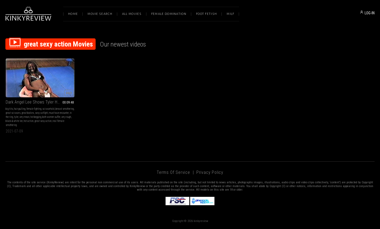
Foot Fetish (206, 14)
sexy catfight (41, 112)
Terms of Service (173, 172)
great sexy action (43, 121)
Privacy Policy (209, 172)
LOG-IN (370, 13)
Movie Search (100, 14)
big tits (9, 108)
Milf (230, 14)
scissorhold (48, 108)
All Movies (132, 14)
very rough (66, 116)
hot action (28, 121)
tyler (16, 116)
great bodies (28, 112)
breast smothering (65, 108)
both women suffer (51, 116)
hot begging (36, 116)
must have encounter (59, 112)
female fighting (33, 108)
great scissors (13, 112)
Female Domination (168, 14)
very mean (24, 116)
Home (73, 14)
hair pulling (19, 108)
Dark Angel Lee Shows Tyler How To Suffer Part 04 (40, 102)
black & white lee (14, 121)
